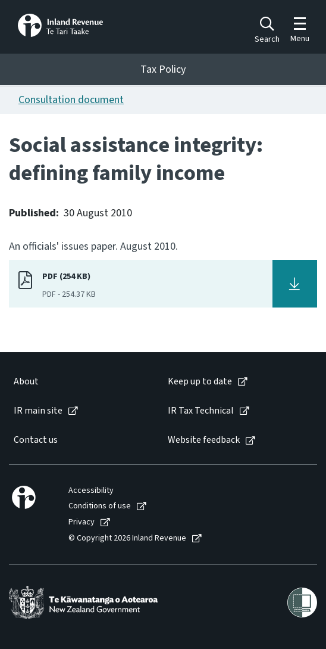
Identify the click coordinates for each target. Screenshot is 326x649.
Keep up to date (200, 381)
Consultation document (71, 99)
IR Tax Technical (201, 411)
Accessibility (91, 491)
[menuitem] (78, 381)
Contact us (36, 440)
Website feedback (204, 440)
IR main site (38, 411)
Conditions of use (99, 506)
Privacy (81, 522)
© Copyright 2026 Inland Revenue (127, 538)
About (26, 381)
